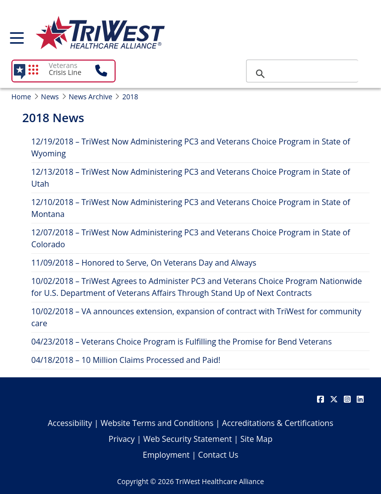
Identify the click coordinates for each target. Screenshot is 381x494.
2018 (130, 96)
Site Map (257, 438)
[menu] (17, 41)
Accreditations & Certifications (277, 423)
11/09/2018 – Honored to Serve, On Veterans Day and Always (143, 262)
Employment (166, 454)
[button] (104, 71)
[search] (300, 74)
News (50, 96)
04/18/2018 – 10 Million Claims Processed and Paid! (125, 359)
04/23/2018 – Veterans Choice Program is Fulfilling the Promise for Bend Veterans (181, 341)
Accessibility (70, 423)
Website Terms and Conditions (157, 423)
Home (21, 96)
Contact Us (218, 454)
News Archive (91, 96)
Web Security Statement (187, 438)
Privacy (122, 438)
